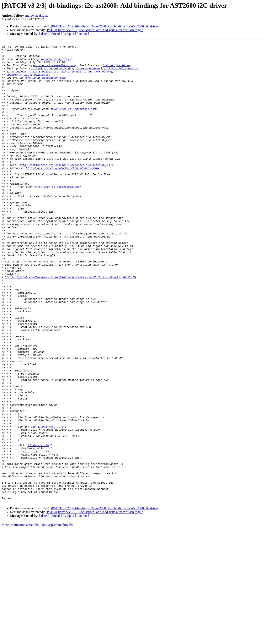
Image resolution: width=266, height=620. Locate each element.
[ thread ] (55, 34)
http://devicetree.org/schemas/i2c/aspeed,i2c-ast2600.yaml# (66, 190)
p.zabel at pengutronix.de (51, 74)
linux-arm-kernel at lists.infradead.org (107, 74)
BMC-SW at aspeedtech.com (45, 85)
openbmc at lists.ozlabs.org (28, 81)
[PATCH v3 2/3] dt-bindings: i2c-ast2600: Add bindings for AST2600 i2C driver (104, 26)
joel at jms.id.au (116, 70)
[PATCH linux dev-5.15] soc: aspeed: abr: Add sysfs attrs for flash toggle (94, 30)
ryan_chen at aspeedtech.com (53, 70)
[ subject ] (69, 34)
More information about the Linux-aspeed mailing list (37, 616)
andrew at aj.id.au (36, 15)
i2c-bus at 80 (38, 526)
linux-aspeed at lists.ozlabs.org (32, 78)
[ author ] (83, 34)
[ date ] (44, 34)
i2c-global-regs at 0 (47, 504)
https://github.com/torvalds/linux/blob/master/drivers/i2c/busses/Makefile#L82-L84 (70, 324)
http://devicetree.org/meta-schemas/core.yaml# (62, 193)
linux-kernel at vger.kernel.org (87, 78)
